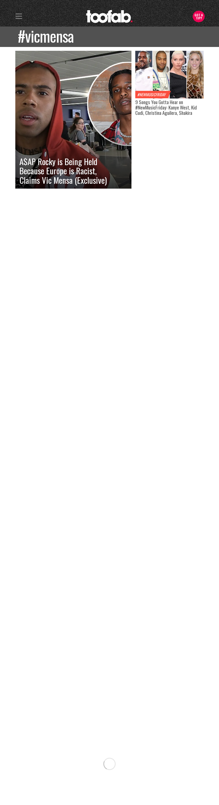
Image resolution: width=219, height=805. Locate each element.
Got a (198, 16)
